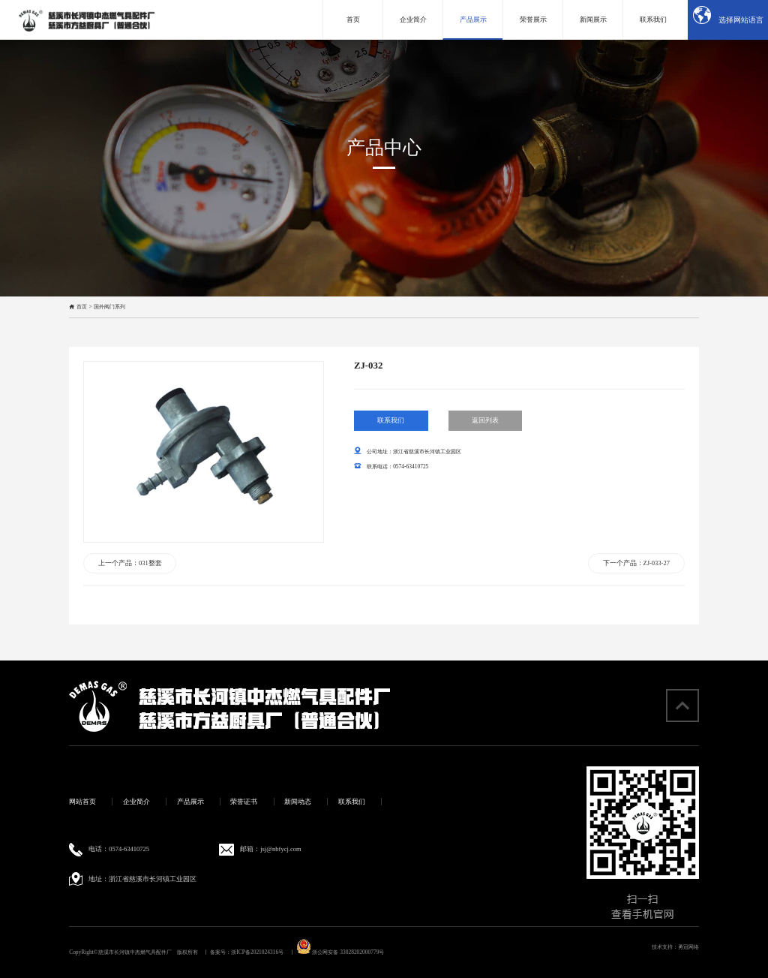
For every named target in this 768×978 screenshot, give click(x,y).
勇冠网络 (688, 946)
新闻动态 (297, 801)
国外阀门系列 (109, 306)
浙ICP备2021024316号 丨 (262, 952)
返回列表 (485, 437)
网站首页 (82, 801)
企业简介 (136, 801)
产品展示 (190, 801)
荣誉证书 (243, 801)
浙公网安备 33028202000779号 (340, 952)
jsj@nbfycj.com (280, 849)
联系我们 (390, 437)
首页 (81, 306)
